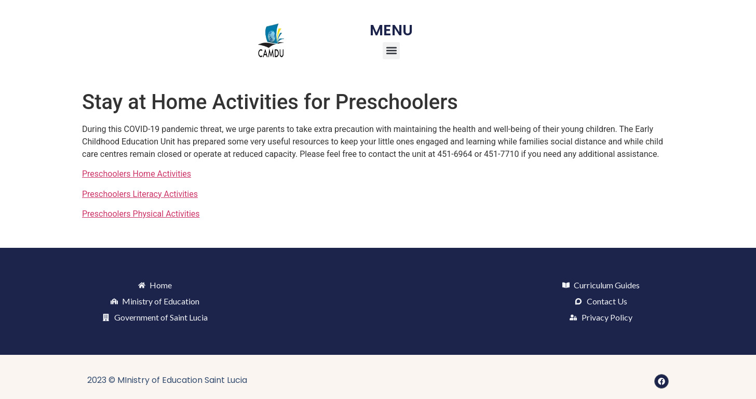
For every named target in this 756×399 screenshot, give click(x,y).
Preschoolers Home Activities (136, 174)
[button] (391, 50)
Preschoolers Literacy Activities (140, 194)
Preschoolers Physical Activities (141, 214)
